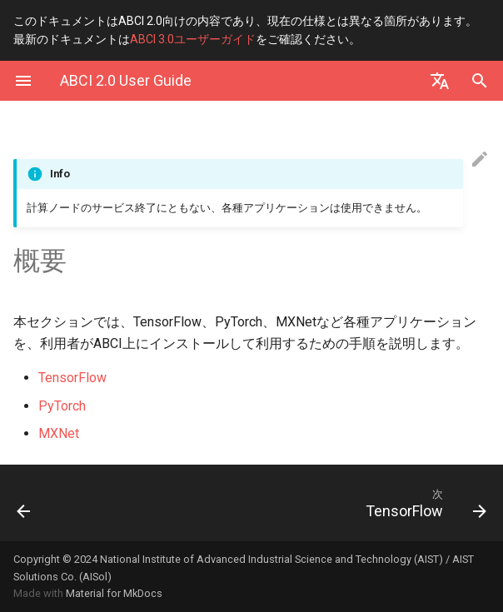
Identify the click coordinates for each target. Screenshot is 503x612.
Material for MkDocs (114, 593)
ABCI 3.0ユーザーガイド (193, 39)
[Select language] (439, 80)
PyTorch (62, 406)
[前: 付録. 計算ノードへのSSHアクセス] (65, 503)
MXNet (58, 433)
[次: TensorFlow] (313, 503)
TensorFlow (72, 378)
